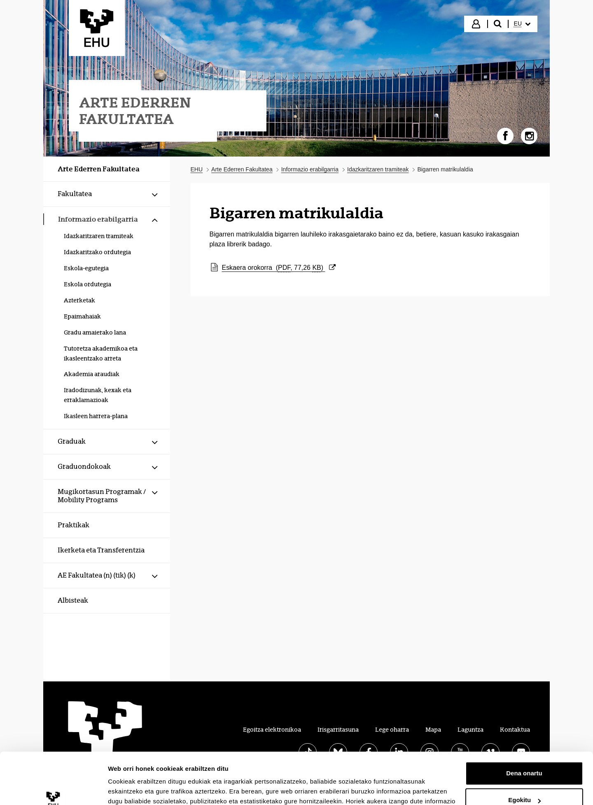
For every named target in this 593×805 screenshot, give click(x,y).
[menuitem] (522, 24)
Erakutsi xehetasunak (140, 788)
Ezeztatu (524, 782)
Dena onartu (524, 728)
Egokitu (524, 754)
